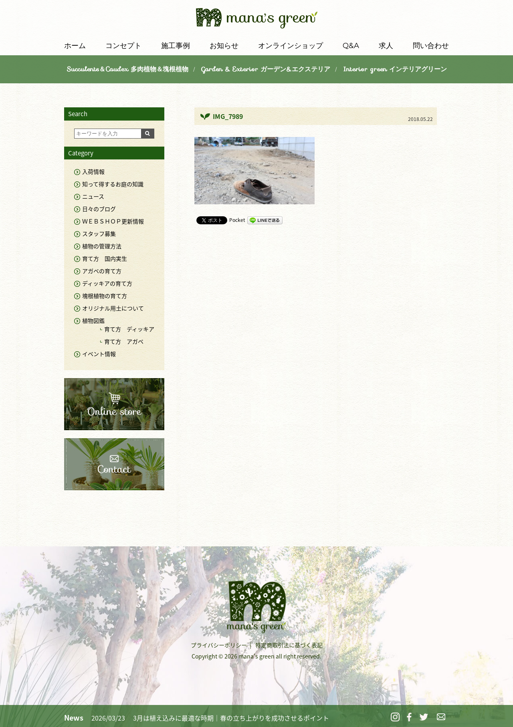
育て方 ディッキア (129, 329)
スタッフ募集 (99, 234)
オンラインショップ (290, 45)
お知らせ (224, 45)
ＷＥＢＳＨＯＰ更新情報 (113, 221)
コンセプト (123, 45)
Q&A (351, 45)
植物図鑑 (93, 320)
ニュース (93, 196)
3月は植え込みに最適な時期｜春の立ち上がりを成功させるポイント (231, 718)
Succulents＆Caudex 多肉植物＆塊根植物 (127, 69)
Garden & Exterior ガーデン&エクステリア (265, 69)
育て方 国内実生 (104, 258)
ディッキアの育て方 (107, 283)
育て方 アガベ (123, 341)
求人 (386, 45)
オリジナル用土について (113, 308)
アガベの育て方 (101, 271)
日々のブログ (99, 209)
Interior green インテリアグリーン (395, 69)
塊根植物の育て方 (104, 296)
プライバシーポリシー (219, 645)
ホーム (75, 45)
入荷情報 (93, 171)
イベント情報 (99, 354)
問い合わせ (431, 45)
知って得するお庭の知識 (112, 184)
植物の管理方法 (101, 246)
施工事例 (175, 45)
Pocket (237, 220)
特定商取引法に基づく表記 (289, 645)
